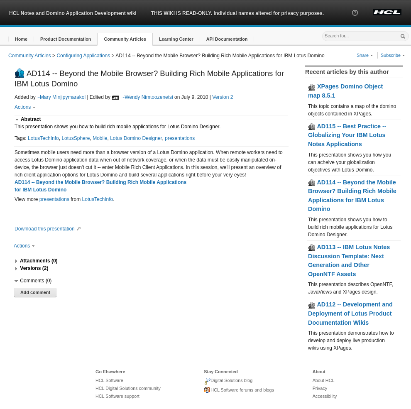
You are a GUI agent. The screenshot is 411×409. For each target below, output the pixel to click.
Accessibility (325, 396)
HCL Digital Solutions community (128, 388)
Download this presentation (49, 229)
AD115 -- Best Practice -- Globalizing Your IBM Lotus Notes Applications (347, 135)
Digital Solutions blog (228, 381)
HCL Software (109, 380)
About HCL (324, 380)
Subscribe (393, 55)
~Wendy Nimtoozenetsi (147, 97)
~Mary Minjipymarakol (61, 97)
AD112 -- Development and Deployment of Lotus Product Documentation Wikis (350, 313)
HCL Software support (117, 396)
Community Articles (29, 56)
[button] (355, 20)
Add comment (35, 292)
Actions (25, 107)
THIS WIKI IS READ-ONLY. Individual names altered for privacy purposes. (237, 13)
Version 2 (222, 97)
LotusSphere (75, 138)
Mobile (100, 138)
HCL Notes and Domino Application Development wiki (73, 13)
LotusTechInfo (43, 138)
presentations (180, 138)
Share (365, 55)
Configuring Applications (83, 56)
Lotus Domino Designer (136, 138)
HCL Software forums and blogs (239, 390)
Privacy (320, 388)
